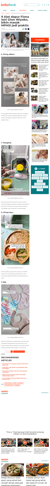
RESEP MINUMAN (40, 172)
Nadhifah (3, 28)
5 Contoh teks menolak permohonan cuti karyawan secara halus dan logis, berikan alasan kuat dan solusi (40, 116)
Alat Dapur (20, 383)
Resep (5, 10)
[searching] (38, 5)
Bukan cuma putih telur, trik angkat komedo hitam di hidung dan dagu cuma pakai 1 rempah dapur (39, 160)
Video (32, 10)
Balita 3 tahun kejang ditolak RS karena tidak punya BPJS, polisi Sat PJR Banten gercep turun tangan (39, 130)
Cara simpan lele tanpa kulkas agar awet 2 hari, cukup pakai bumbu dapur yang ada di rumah (44, 83)
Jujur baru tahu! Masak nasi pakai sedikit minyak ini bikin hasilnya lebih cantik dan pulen (44, 68)
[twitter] (46, 4)
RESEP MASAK (43, 178)
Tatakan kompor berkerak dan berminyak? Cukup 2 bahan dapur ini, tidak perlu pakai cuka (43, 99)
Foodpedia (22, 10)
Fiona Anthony (8, 383)
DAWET (45, 175)
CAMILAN (40, 181)
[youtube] (48, 4)
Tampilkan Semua (19, 351)
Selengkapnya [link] (44, 392)
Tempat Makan (42, 10)
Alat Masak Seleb (9, 385)
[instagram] (44, 4)
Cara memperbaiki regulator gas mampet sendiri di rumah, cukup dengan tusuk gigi (44, 75)
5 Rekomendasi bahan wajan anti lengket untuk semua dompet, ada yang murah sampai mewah (44, 91)
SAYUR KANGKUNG (36, 186)
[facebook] (42, 4)
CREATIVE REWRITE (40, 184)
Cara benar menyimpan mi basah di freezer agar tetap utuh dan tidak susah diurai (39, 60)
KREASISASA (35, 178)
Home (2, 13)
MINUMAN (39, 189)
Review (13, 10)
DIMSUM (45, 186)
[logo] (8, 4)
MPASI (14, 383)
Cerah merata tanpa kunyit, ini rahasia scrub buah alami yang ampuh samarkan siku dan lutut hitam (39, 145)
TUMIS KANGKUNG (37, 175)
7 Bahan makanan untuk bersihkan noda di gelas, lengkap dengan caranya (14, 375)
